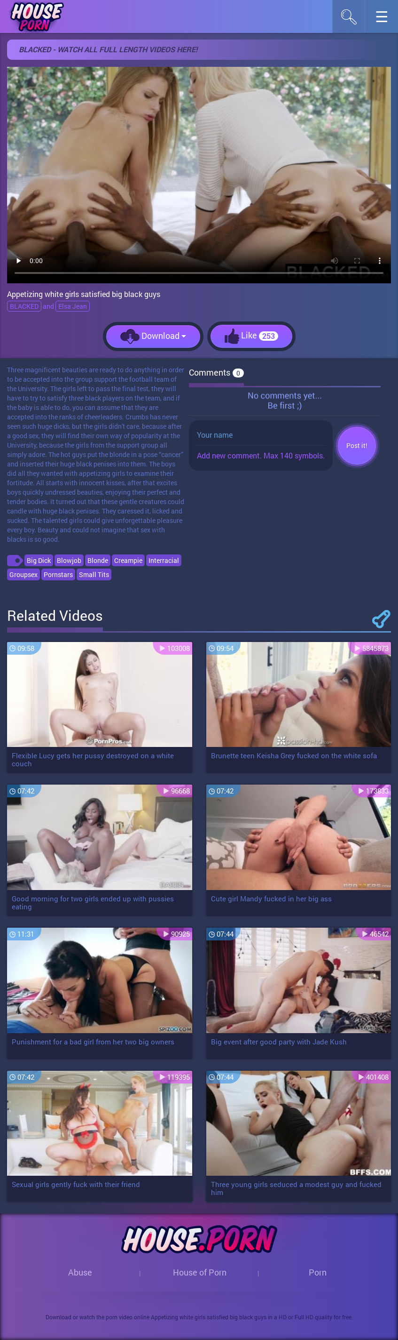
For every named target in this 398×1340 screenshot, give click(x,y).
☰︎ (386, 19)
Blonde (97, 560)
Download (153, 336)
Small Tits (94, 574)
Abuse (80, 1272)
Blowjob (69, 560)
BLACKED (24, 306)
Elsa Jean (72, 306)
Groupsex (23, 574)
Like (251, 336)
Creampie (128, 560)
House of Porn (199, 1272)
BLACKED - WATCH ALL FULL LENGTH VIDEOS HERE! (108, 49)
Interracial (163, 560)
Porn (318, 1272)
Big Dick (39, 560)
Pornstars (58, 574)
